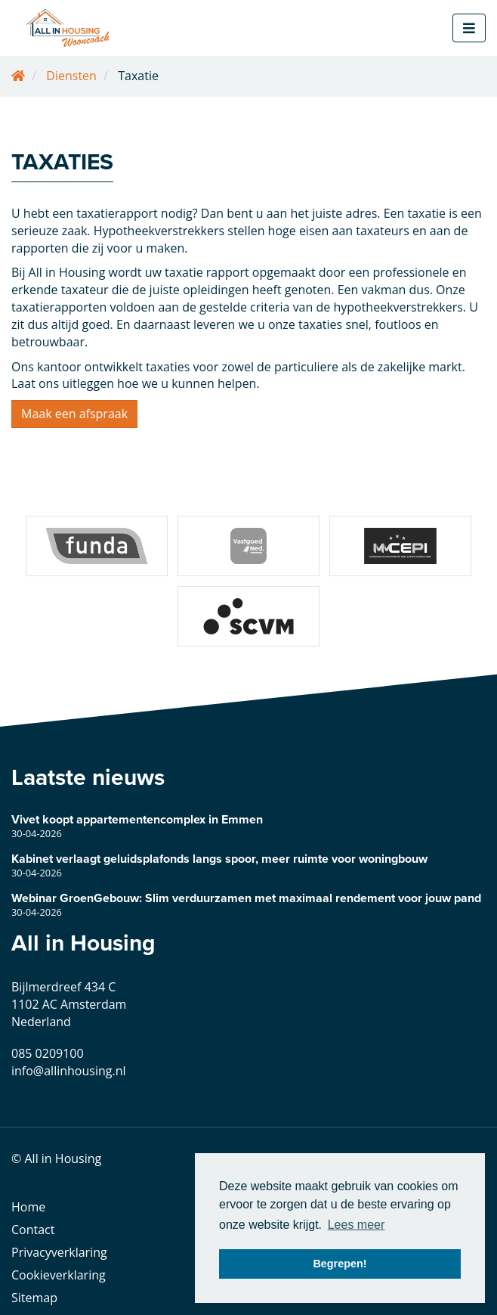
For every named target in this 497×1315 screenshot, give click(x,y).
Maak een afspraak (74, 413)
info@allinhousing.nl (68, 1070)
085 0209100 (47, 1053)
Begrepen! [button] (339, 1264)
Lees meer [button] (356, 1224)
